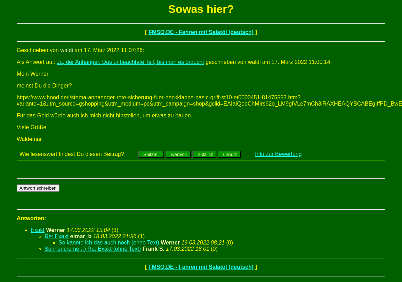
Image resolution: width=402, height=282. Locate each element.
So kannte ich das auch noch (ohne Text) (108, 243)
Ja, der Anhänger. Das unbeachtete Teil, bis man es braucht (130, 62)
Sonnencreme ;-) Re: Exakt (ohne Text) (93, 249)
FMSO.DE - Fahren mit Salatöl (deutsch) (201, 32)
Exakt (38, 230)
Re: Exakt (57, 236)
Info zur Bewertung (278, 154)
